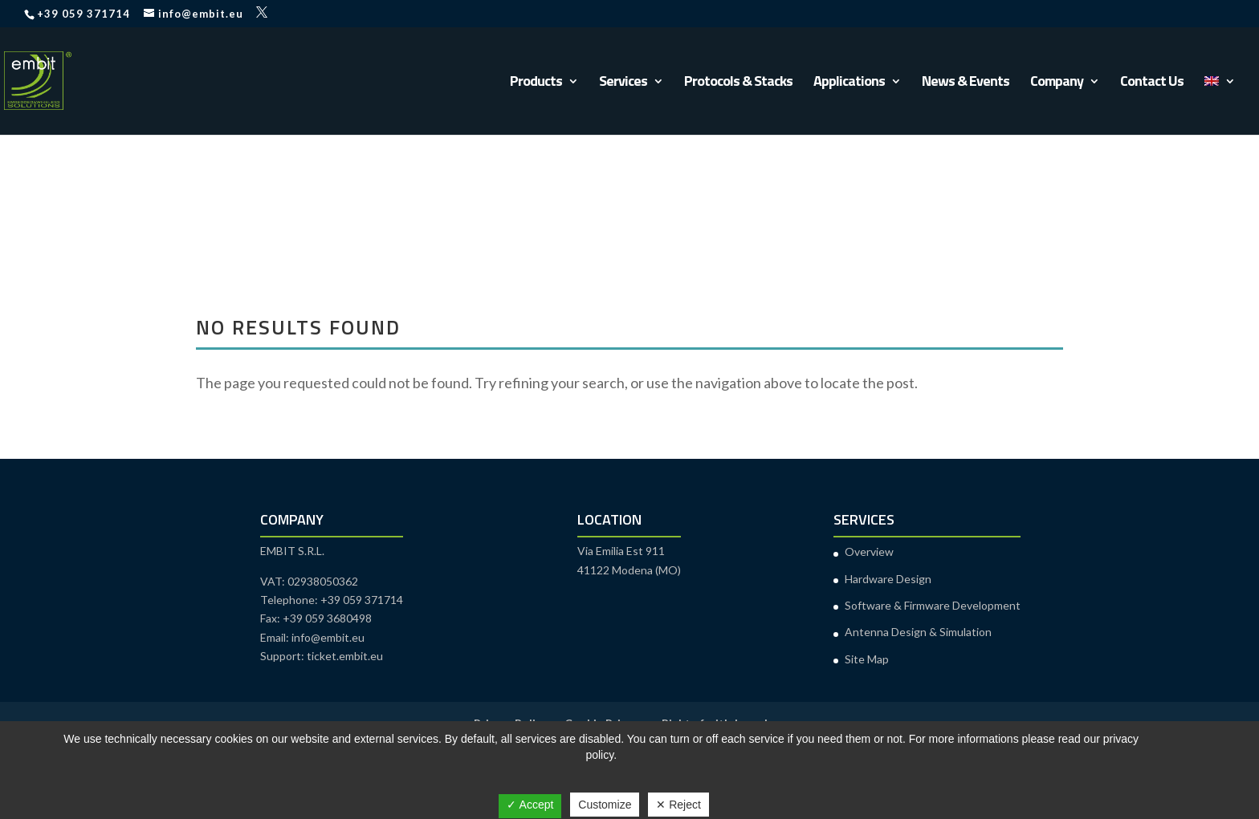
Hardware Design (888, 579)
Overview (869, 551)
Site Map (867, 659)
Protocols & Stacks (738, 83)
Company (1056, 83)
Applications (849, 83)
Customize (604, 804)
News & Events (965, 83)
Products (536, 83)
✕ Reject (678, 804)
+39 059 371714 (83, 13)
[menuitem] (1219, 105)
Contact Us (1152, 83)
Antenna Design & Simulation (918, 632)
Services (623, 83)
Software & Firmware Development (933, 605)
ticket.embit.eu (345, 656)
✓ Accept (530, 804)
